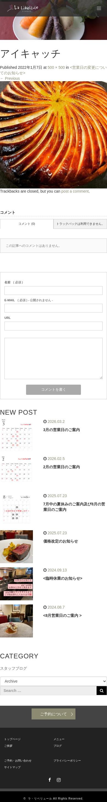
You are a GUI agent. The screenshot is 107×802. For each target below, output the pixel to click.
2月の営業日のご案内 (61, 467)
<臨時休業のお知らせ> (62, 578)
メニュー (59, 739)
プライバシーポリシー (67, 760)
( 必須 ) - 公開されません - (28, 300)
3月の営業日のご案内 (61, 430)
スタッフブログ (13, 668)
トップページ (12, 739)
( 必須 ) (13, 282)
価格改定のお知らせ (60, 541)
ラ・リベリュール (40, 798)
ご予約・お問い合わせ (18, 760)
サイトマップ (12, 767)
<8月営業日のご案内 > (62, 615)
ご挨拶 (8, 745)
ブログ (58, 745)
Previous (10, 78)
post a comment (75, 191)
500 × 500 (56, 67)
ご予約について (53, 714)
